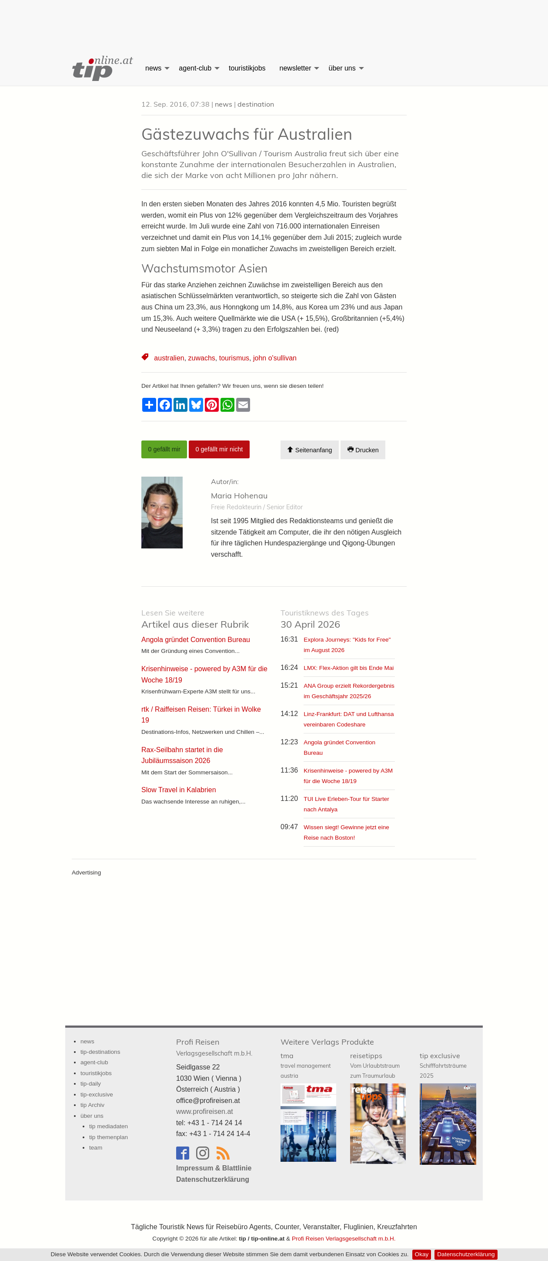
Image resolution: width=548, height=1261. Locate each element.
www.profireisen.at (204, 1111)
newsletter (295, 68)
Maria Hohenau (239, 496)
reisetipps (375, 1065)
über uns (341, 68)
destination (255, 104)
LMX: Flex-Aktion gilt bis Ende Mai (349, 668)
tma (306, 1065)
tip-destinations (100, 1052)
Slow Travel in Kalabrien (178, 790)
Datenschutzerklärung (466, 1254)
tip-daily (90, 1083)
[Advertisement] (274, 19)
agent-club (195, 68)
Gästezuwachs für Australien (246, 134)
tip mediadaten (108, 1126)
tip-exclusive (96, 1094)
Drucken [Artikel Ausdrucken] (363, 450)
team (95, 1147)
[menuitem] (101, 68)
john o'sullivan (275, 358)
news (153, 68)
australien (169, 358)
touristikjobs (247, 68)
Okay (422, 1254)
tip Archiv (92, 1105)
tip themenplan (108, 1137)
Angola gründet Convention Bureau (195, 639)
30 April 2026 (325, 619)
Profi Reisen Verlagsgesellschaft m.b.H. (344, 1238)
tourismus (234, 358)
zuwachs (201, 358)
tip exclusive (443, 1065)
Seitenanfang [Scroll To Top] (309, 450)
